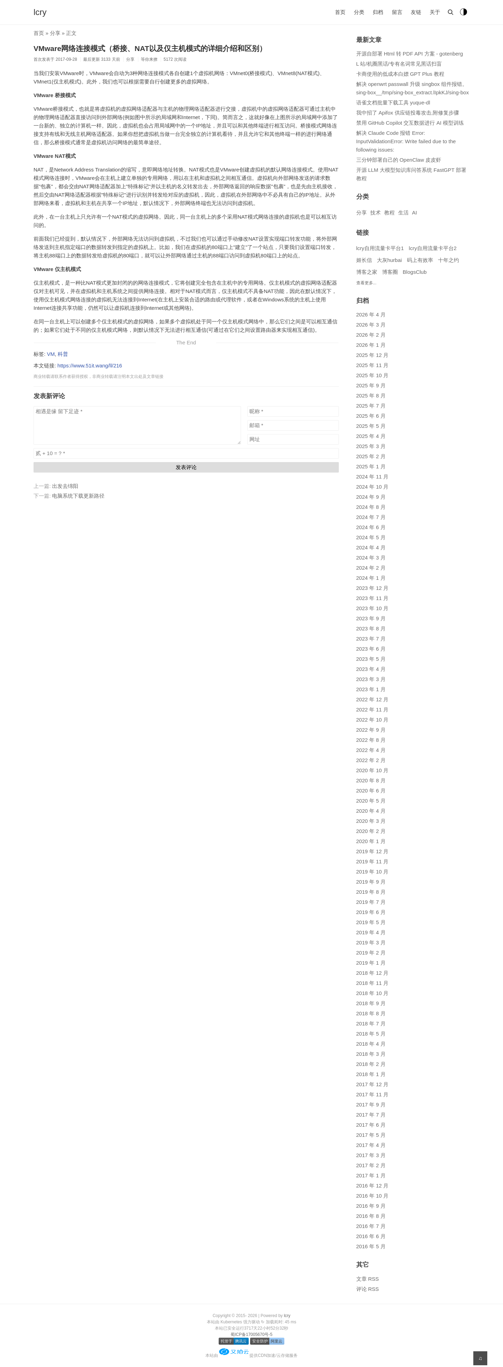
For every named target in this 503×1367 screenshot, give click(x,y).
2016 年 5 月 (371, 1246)
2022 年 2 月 (371, 760)
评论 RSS (367, 1289)
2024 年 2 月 (371, 568)
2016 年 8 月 (371, 1216)
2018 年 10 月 (372, 993)
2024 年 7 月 (371, 517)
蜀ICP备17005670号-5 (251, 1334)
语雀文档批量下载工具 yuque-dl (393, 102)
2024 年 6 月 (371, 527)
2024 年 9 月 (371, 497)
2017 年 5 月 (371, 1135)
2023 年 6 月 (371, 649)
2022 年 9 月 (371, 730)
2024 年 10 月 (372, 487)
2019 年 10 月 (372, 872)
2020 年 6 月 (371, 791)
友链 (416, 12)
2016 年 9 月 (371, 1206)
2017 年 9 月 (371, 1105)
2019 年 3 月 (371, 942)
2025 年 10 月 (372, 375)
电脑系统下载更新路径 (78, 496)
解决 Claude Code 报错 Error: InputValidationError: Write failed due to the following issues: (406, 141)
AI (414, 212)
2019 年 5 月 (371, 922)
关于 (435, 12)
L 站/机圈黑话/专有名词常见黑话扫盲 (399, 64)
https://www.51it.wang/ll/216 (89, 365)
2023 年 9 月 (371, 618)
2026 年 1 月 (371, 345)
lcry (40, 12)
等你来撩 (149, 59)
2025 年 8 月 (371, 396)
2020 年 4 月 (371, 811)
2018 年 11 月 (372, 983)
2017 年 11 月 (372, 1094)
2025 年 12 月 (372, 355)
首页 (340, 12)
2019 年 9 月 (371, 882)
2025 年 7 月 (371, 406)
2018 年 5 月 (371, 1034)
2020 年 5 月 (371, 801)
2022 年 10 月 (372, 720)
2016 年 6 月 (371, 1236)
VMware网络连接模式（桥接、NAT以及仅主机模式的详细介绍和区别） (150, 48)
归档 (378, 12)
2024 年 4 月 (371, 547)
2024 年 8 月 (371, 507)
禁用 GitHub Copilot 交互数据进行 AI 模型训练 (410, 123)
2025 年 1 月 (371, 466)
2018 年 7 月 (371, 1023)
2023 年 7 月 (371, 639)
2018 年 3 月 (371, 1054)
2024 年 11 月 (372, 477)
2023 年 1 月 (371, 689)
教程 (389, 212)
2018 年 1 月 (371, 1074)
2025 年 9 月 (371, 385)
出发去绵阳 (65, 486)
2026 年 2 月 (371, 335)
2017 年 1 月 (371, 1175)
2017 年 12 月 (372, 1084)
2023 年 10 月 (372, 608)
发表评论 (186, 467)
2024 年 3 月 (371, 558)
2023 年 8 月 (371, 628)
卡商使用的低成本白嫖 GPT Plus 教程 (400, 74)
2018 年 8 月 (371, 1013)
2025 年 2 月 (371, 456)
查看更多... (366, 282)
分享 (55, 33)
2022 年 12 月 (372, 699)
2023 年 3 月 (371, 679)
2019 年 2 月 (371, 953)
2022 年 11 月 (372, 709)
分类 (359, 12)
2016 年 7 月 (371, 1226)
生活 (403, 212)
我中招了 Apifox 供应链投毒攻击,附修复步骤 (407, 113)
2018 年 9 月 (371, 1003)
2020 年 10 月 (372, 770)
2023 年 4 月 (371, 669)
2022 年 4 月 (371, 750)
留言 (397, 12)
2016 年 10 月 (372, 1196)
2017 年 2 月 (371, 1165)
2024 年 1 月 (371, 578)
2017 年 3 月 (371, 1155)
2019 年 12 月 (372, 851)
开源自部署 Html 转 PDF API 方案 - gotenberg (409, 54)
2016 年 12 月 (372, 1186)
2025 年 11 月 (372, 365)
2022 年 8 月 (371, 740)
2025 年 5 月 (371, 426)
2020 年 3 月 (371, 821)
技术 (375, 212)
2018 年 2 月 (371, 1064)
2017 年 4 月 (371, 1145)
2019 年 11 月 (372, 861)
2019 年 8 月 (371, 892)
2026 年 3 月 (371, 325)
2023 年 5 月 (371, 659)
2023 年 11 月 (372, 598)
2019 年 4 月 (371, 932)
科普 (63, 354)
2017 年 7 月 (371, 1115)
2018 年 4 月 (371, 1044)
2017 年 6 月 (371, 1125)
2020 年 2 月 (371, 831)
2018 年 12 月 (372, 973)
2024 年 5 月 (371, 537)
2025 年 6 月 (371, 416)
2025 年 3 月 (371, 446)
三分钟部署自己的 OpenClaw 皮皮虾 (398, 160)
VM (51, 354)
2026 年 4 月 (371, 314)
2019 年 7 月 (371, 902)
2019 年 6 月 (371, 912)
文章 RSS (367, 1279)
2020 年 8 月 (371, 780)
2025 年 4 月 (371, 436)
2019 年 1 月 (371, 963)
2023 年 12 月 (372, 588)
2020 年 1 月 (371, 841)
